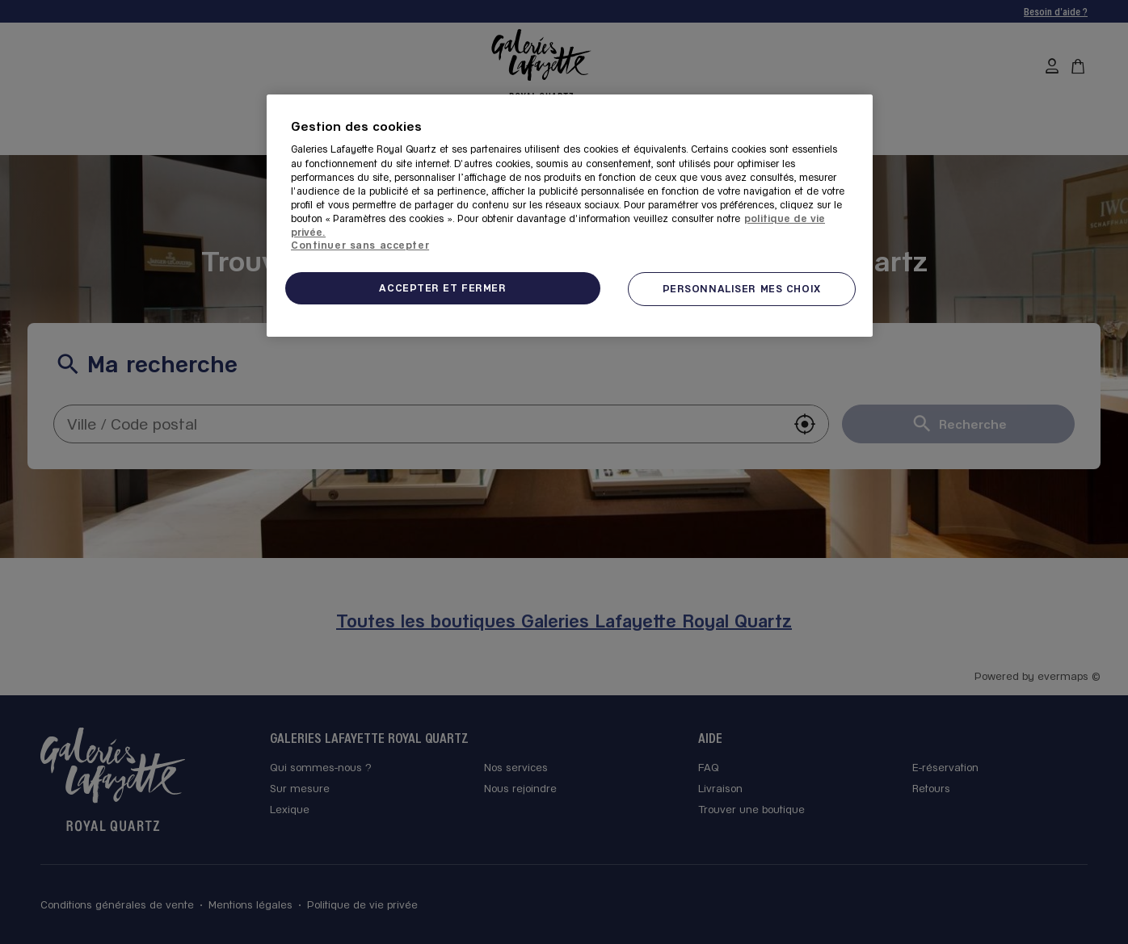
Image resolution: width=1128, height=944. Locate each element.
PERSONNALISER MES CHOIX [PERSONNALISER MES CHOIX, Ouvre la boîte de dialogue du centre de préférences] (742, 288)
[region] (570, 215)
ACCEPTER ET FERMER (442, 287)
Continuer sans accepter (360, 244)
